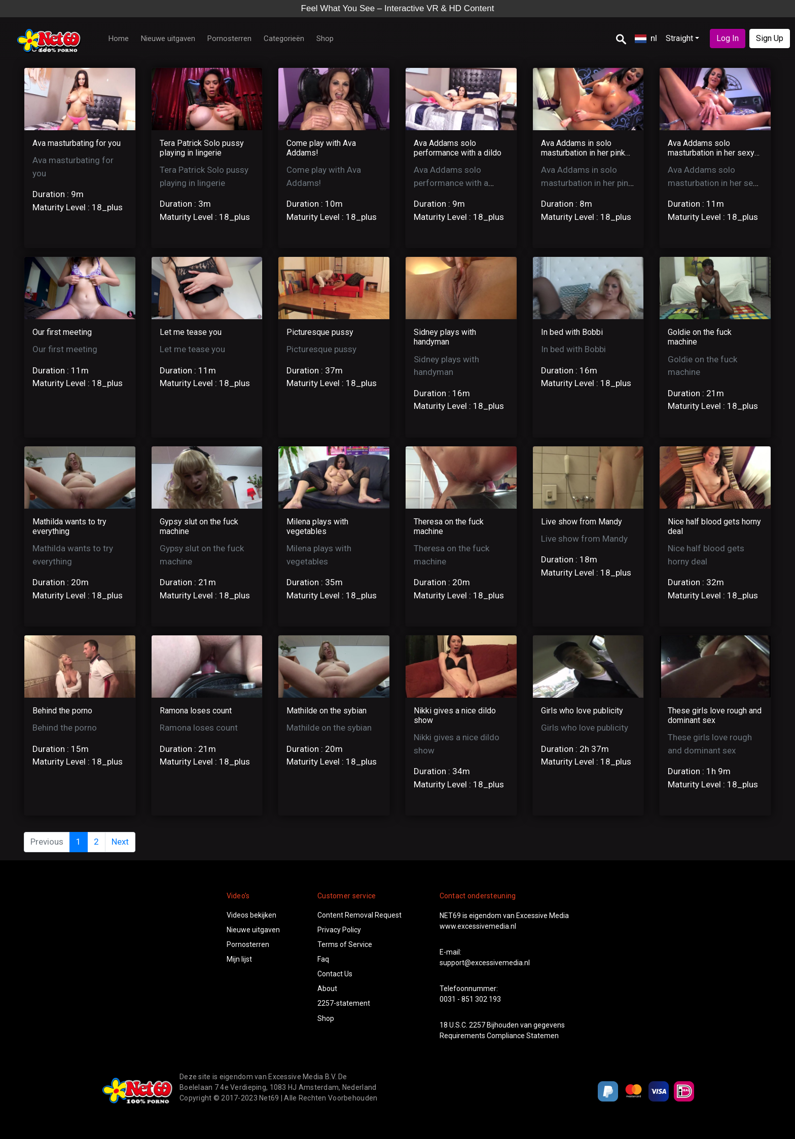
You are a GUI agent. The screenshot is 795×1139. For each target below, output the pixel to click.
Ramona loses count (196, 710)
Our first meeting (62, 332)
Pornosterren (229, 38)
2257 (477, 1025)
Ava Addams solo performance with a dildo (457, 148)
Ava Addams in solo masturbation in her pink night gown (583, 152)
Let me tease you (191, 332)
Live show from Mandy (581, 521)
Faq (323, 959)
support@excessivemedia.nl (485, 963)
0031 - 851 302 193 (470, 999)
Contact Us (334, 974)
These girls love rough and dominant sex (715, 715)
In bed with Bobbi (572, 332)
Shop (325, 38)
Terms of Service (344, 944)
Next (120, 842)
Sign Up (769, 38)
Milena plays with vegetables (317, 526)
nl (646, 38)
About (327, 988)
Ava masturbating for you (76, 143)
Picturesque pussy (319, 332)
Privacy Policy (339, 930)
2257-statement (343, 1003)
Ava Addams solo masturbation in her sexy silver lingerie (711, 152)
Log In (727, 38)
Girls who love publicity (582, 710)
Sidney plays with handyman (445, 337)
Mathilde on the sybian (326, 710)
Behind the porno (62, 710)
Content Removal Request (359, 915)
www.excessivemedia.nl (478, 926)
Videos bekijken (251, 915)
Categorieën (284, 38)
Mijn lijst (239, 959)
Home (119, 38)
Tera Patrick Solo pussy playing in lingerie (202, 148)
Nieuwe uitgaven (168, 38)
